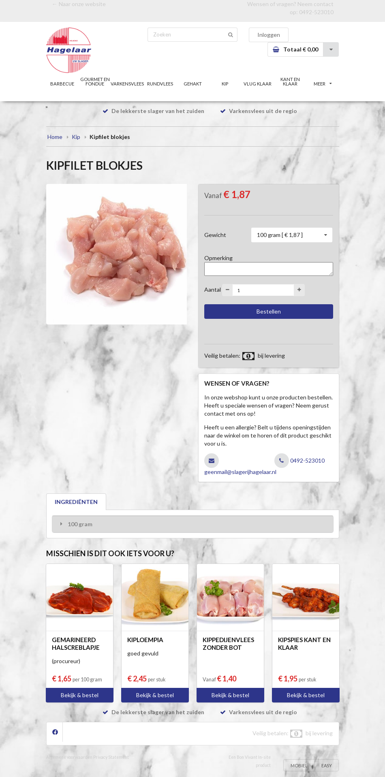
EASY (326, 765)
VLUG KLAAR (258, 83)
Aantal (212, 289)
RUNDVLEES (160, 83)
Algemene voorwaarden (69, 757)
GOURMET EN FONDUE (95, 81)
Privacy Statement (111, 757)
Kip (76, 136)
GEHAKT (193, 83)
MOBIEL (299, 765)
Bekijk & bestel (79, 695)
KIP (225, 83)
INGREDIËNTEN (76, 501)
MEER (323, 83)
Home (54, 136)
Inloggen (268, 34)
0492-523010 (316, 12)
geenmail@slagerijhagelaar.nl (240, 471)
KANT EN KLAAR (290, 81)
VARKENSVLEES (127, 83)
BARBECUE (62, 83)
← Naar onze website (79, 3)
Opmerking (218, 257)
